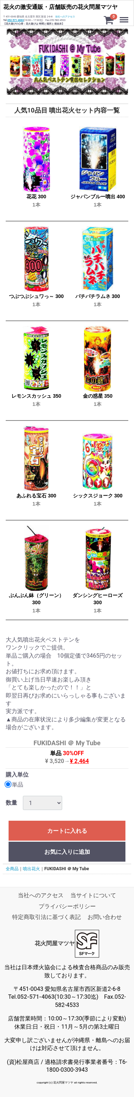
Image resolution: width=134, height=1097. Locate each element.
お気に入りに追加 (67, 851)
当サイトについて (93, 895)
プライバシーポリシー (67, 906)
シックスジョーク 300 (98, 495)
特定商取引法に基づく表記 (46, 917)
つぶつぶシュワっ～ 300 (36, 296)
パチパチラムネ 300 (97, 296)
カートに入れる (67, 830)
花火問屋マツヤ (55, 943)
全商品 (12, 868)
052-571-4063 (16, 20)
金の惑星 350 (98, 396)
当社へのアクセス (65, 16)
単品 (14, 784)
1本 (36, 205)
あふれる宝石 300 (36, 495)
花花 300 (36, 196)
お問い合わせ (105, 917)
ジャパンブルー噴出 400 (97, 196)
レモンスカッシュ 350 (36, 396)
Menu (125, 16)
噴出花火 (31, 868)
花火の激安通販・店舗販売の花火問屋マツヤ (60, 7)
